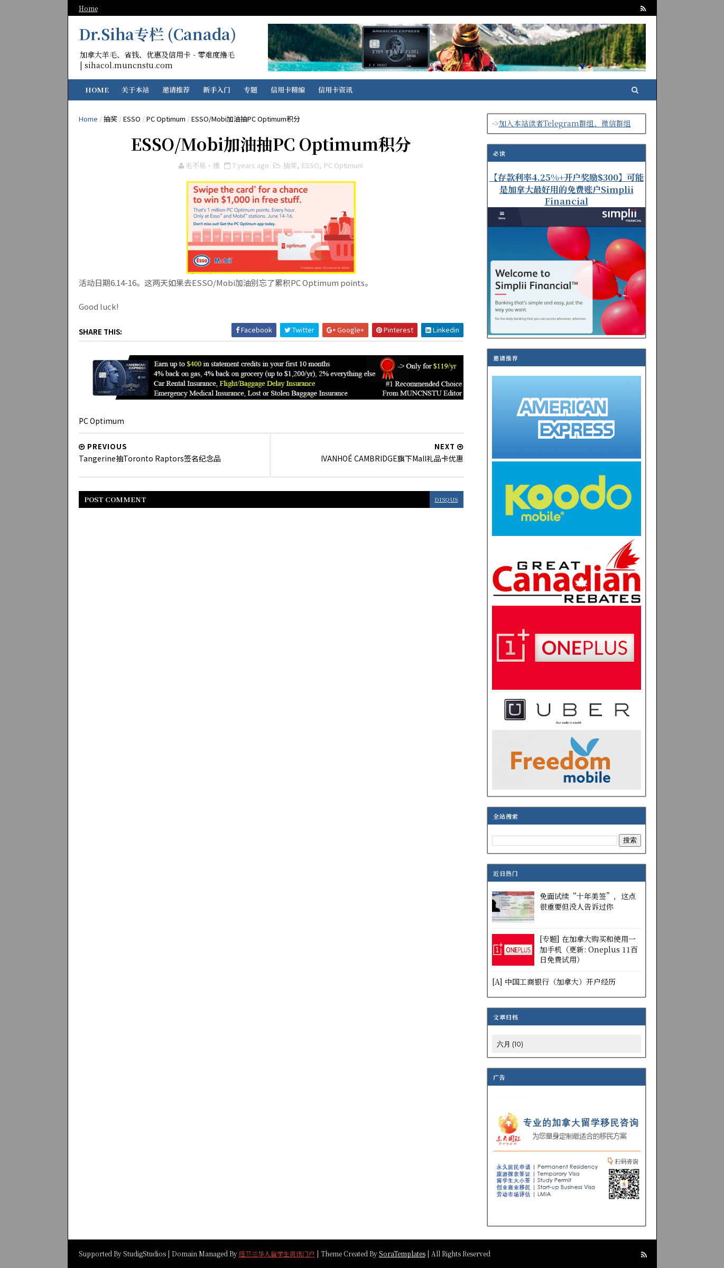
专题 (250, 90)
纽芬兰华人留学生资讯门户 (277, 1252)
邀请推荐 (176, 90)
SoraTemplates (402, 1252)
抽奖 (110, 119)
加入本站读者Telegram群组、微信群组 (565, 123)
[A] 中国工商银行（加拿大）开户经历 (554, 981)
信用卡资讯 (335, 90)
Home (88, 8)
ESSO (132, 119)
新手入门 (216, 90)
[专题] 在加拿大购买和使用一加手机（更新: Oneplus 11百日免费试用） (589, 949)
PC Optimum (165, 119)
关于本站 (135, 90)
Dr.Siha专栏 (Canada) (157, 33)
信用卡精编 (288, 90)
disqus (446, 499)
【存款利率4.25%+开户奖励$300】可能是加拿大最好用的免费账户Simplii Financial (566, 189)
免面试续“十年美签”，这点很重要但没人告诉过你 (588, 901)
